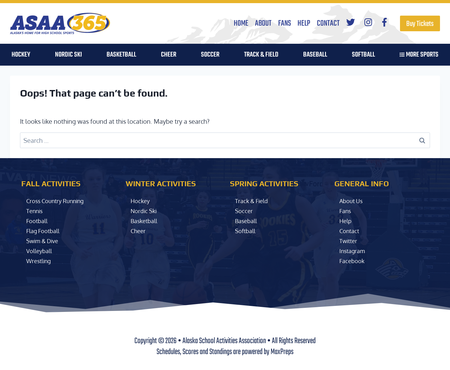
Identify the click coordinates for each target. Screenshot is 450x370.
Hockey (141, 201)
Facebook (353, 261)
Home (241, 23)
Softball (246, 231)
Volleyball (40, 251)
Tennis (35, 211)
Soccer (244, 211)
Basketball (146, 221)
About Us (352, 201)
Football (38, 221)
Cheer (168, 54)
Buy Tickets (420, 24)
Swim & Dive (44, 241)
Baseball (247, 221)
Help (304, 23)
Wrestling (40, 261)
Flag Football (45, 231)
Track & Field (261, 54)
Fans (284, 23)
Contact (328, 23)
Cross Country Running (59, 201)
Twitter (349, 241)
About (263, 23)
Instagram (353, 251)
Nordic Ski (68, 54)
